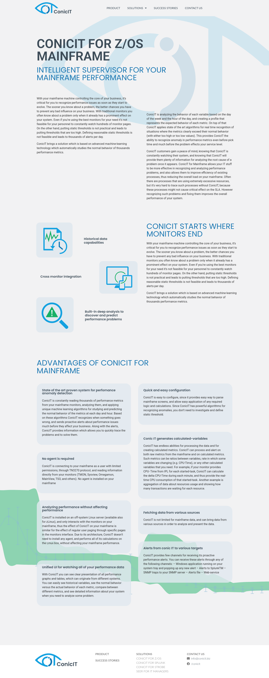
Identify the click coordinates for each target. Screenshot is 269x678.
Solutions (137, 8)
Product (113, 8)
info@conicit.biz (200, 658)
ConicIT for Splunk (150, 662)
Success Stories (166, 8)
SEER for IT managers (152, 671)
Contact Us (194, 8)
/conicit (195, 663)
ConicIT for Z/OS (148, 658)
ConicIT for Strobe (150, 667)
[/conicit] (188, 663)
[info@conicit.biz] (188, 658)
